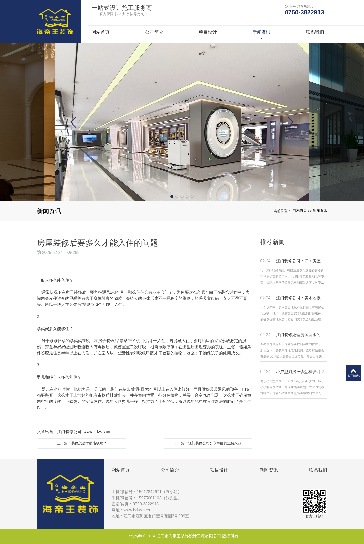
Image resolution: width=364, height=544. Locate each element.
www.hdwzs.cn (97, 432)
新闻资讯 (320, 210)
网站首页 (300, 210)
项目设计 (219, 470)
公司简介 (170, 470)
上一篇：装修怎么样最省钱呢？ (82, 443)
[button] (171, 196)
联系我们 (318, 470)
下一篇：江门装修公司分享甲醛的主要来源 (207, 443)
